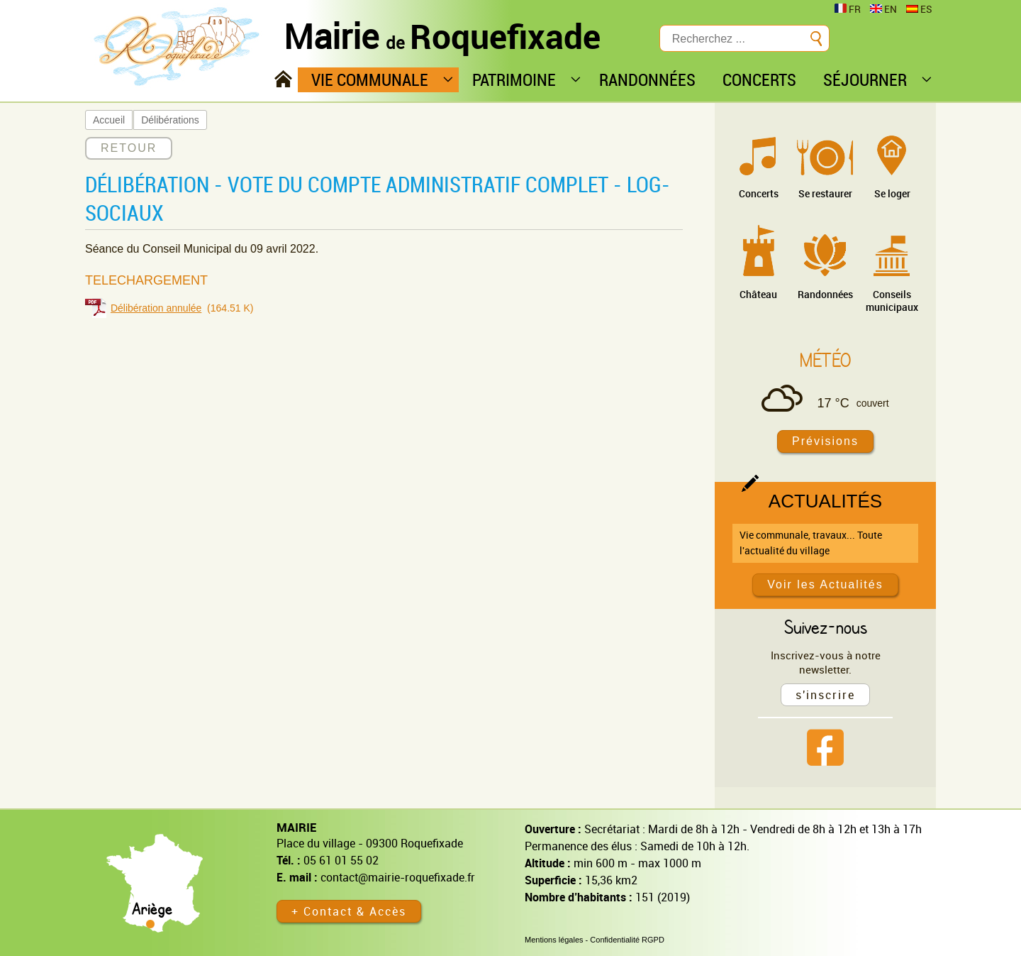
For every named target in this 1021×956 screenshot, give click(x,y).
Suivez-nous (825, 627)
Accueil (109, 120)
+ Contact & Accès (348, 911)
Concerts (759, 193)
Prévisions (825, 441)
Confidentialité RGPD (627, 939)
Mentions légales (554, 939)
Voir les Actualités (825, 584)
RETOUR (129, 148)
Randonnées (825, 294)
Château (758, 294)
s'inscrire (825, 695)
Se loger (892, 193)
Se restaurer (825, 193)
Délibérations (170, 120)
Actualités (825, 501)
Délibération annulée (156, 308)
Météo (825, 360)
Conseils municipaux (892, 300)
